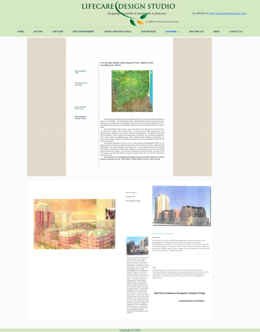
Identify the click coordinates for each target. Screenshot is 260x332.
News (217, 31)
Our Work (173, 31)
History (38, 31)
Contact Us (235, 31)
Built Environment (83, 31)
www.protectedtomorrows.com (227, 13)
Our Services (148, 31)
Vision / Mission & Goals (117, 31)
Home (21, 31)
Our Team (57, 31)
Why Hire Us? (196, 31)
